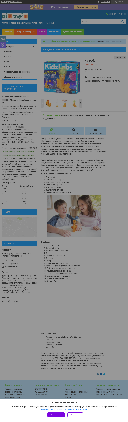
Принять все (56, 415)
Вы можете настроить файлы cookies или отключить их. (63, 409)
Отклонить (75, 415)
